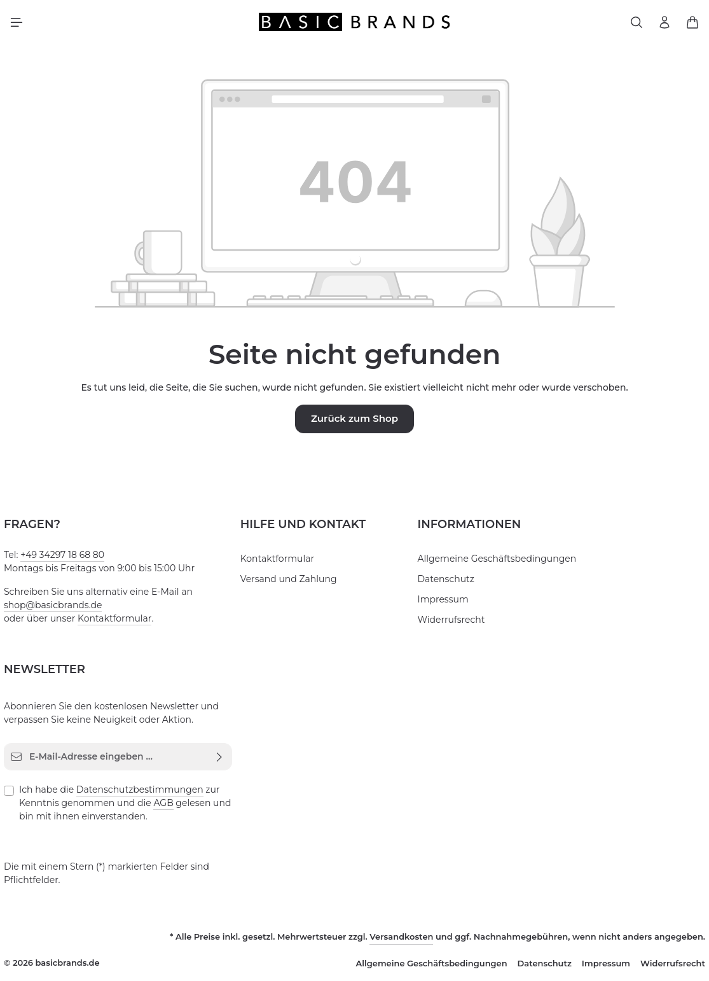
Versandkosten (428, 938)
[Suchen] (636, 24)
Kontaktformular (100, 621)
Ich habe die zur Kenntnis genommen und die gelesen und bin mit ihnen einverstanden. (124, 805)
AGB (107, 805)
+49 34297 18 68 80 (60, 557)
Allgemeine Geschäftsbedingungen (486, 561)
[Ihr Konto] (664, 24)
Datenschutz (442, 581)
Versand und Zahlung (282, 581)
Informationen (465, 526)
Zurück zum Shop (354, 422)
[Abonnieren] (219, 759)
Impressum (439, 602)
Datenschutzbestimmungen (124, 792)
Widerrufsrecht (446, 622)
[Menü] (16, 24)
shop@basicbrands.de (48, 607)
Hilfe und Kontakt (300, 526)
